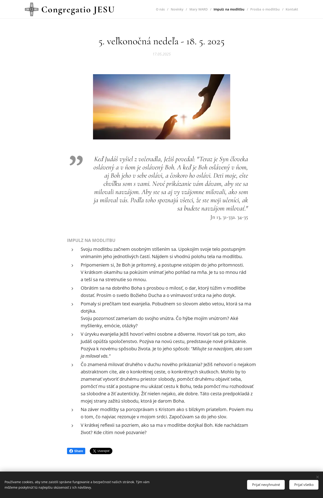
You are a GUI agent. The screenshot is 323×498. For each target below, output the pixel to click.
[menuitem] (159, 9)
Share (76, 451)
